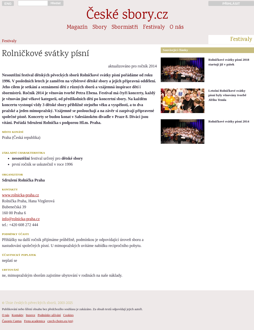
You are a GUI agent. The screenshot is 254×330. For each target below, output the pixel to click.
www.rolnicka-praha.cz (20, 195)
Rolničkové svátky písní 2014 (228, 121)
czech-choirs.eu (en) (60, 321)
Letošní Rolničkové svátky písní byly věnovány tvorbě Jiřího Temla (227, 95)
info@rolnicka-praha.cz (21, 219)
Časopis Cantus (12, 321)
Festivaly (154, 27)
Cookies (68, 315)
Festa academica (34, 321)
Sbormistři (125, 27)
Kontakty (18, 315)
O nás (177, 27)
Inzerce (30, 315)
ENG (8, 3)
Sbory (100, 27)
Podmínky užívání (49, 315)
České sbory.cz (127, 16)
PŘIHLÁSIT (231, 3)
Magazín (77, 27)
